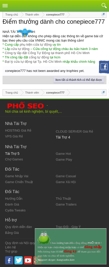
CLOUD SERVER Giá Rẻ (74, 131)
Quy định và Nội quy (20, 243)
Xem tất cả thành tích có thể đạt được (78, 80)
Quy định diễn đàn (18, 227)
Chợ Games (14, 159)
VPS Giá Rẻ (14, 136)
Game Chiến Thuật (19, 182)
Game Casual (66, 176)
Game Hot (63, 154)
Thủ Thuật (63, 198)
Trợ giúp (11, 251)
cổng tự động (39, 57)
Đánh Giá (12, 204)
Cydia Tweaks (15, 210)
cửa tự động (20, 49)
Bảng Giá (12, 233)
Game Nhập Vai (16, 176)
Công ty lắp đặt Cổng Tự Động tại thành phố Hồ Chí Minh (47, 53)
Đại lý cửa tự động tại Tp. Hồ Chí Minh (33, 61)
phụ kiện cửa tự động (36, 44)
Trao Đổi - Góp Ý (68, 227)
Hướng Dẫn (13, 198)
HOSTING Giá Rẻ (18, 130)
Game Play (64, 159)
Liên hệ (10, 247)
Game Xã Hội (66, 182)
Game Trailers (66, 204)
